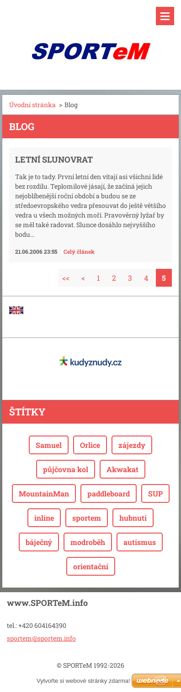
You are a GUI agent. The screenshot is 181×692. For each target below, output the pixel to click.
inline (44, 518)
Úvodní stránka (32, 104)
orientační (90, 566)
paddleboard (108, 493)
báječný (39, 542)
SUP (155, 493)
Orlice (90, 445)
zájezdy (131, 445)
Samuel (49, 445)
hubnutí (133, 518)
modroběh (87, 542)
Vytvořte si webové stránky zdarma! (83, 680)
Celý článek (79, 251)
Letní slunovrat (54, 159)
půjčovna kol (65, 469)
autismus (139, 542)
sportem (86, 518)
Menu (165, 16)
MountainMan (44, 493)
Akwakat (122, 469)
